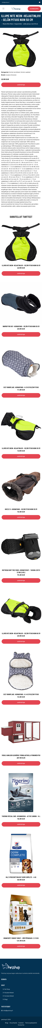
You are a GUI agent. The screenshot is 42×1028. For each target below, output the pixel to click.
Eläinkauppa (34, 8)
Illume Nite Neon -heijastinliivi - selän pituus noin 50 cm (21, 265)
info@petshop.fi (5, 2)
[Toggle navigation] (3, 8)
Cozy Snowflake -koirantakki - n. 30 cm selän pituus (21, 387)
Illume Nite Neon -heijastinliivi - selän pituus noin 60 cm (21, 633)
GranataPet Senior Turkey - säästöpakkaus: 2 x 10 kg (21, 938)
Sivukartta (21, 1025)
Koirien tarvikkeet (14, 72)
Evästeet (21, 1023)
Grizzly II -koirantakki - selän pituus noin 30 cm (21, 509)
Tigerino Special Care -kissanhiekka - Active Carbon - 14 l (21, 816)
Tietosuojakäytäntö (31, 1023)
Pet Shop (7, 989)
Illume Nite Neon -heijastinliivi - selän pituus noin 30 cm (21, 448)
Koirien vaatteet (25, 72)
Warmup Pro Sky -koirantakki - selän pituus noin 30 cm (21, 326)
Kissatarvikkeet (9, 993)
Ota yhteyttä (13, 1023)
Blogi (5, 999)
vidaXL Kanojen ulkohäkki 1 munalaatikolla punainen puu (21, 755)
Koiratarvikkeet (9, 996)
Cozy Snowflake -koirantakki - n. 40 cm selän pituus (21, 694)
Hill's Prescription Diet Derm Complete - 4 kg (21, 877)
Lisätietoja (21, 85)
